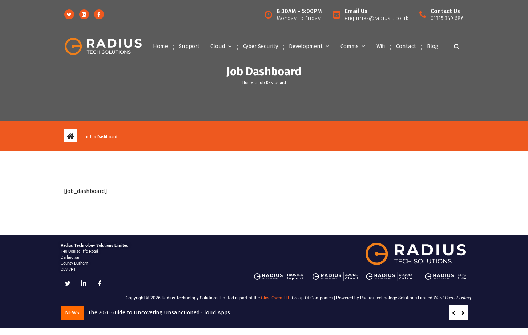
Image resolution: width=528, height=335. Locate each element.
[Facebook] (99, 283)
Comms (349, 46)
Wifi (380, 46)
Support (189, 46)
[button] (463, 313)
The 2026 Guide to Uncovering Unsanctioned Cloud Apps (159, 312)
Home (160, 46)
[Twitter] (68, 283)
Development (306, 46)
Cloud (217, 46)
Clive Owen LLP (276, 297)
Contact (406, 46)
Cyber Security (260, 46)
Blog (432, 46)
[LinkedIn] (83, 283)
